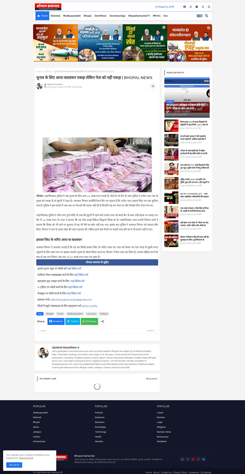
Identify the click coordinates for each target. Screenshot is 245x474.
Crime (60, 314)
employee (100, 417)
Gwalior (36, 437)
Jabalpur (37, 432)
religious (161, 427)
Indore (36, 427)
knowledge (100, 427)
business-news (164, 432)
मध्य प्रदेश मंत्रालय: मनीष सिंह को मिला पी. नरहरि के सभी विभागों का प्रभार (194, 209)
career (160, 413)
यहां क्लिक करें (74, 268)
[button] (200, 15)
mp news (91, 314)
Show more (151, 379)
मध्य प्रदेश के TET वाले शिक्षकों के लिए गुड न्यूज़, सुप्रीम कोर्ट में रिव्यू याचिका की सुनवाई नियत (194, 168)
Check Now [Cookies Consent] (24, 458)
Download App (117, 16)
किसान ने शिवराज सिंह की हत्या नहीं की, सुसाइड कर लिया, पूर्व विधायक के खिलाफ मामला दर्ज (194, 240)
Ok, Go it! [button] (14, 465)
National (55, 16)
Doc (166, 16)
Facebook (58, 321)
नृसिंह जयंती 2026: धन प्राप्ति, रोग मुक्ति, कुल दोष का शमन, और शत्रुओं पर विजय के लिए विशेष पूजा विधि (194, 182)
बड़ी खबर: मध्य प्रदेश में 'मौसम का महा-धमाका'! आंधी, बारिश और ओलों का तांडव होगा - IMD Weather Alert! (194, 225)
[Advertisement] (97, 115)
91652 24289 (89, 305)
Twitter (74, 321)
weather (99, 441)
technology (100, 432)
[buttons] (185, 6)
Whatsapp (91, 321)
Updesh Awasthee (64, 347)
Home (44, 16)
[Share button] (102, 321)
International (39, 441)
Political (48, 71)
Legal (159, 422)
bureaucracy (162, 437)
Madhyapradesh (72, 16)
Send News (101, 16)
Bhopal (87, 16)
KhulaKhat (162, 441)
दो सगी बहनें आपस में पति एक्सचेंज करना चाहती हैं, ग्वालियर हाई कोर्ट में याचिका (193, 139)
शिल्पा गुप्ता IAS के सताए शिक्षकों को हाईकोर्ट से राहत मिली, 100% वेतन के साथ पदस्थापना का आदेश (194, 125)
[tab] (42, 15)
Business (161, 417)
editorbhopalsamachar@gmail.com (71, 299)
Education (99, 422)
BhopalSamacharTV (139, 16)
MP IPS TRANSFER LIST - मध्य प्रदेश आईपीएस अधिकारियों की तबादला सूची (194, 197)
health (98, 437)
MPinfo (156, 16)
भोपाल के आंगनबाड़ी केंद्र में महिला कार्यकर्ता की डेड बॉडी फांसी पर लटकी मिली (193, 153)
